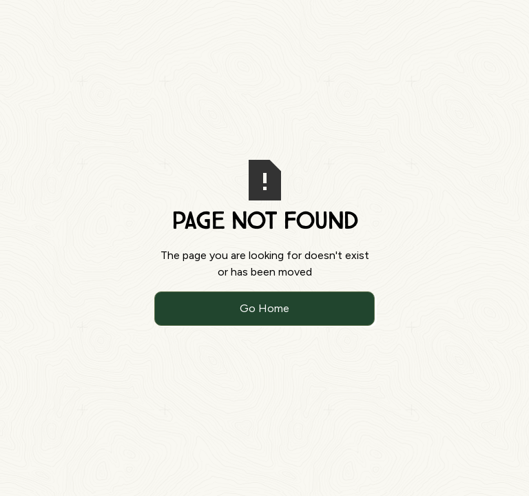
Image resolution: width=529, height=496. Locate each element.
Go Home (264, 308)
